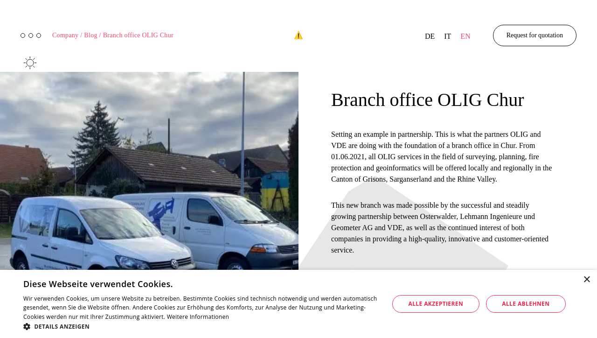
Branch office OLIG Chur (138, 35)
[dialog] (298, 304)
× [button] (586, 279)
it (447, 36)
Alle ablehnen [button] (525, 304)
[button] (200, 326)
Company (67, 35)
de (430, 36)
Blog (92, 35)
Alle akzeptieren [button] (436, 304)
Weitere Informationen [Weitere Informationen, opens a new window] (198, 317)
